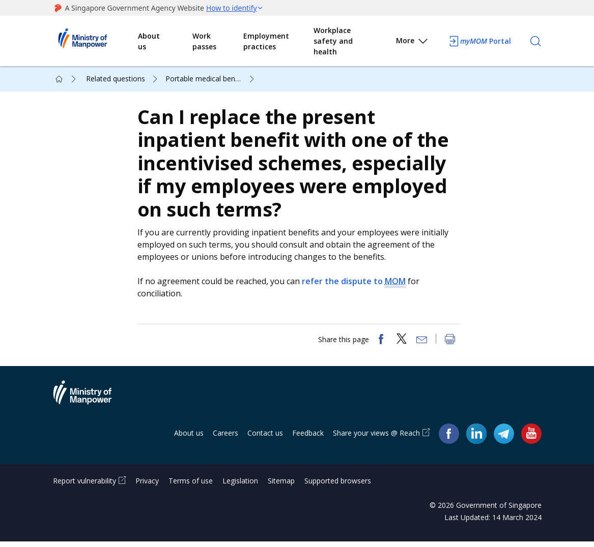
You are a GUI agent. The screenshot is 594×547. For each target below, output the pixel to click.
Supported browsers (337, 486)
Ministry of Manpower (90, 404)
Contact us (265, 438)
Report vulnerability (84, 486)
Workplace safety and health (333, 40)
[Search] (535, 41)
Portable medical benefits (207, 78)
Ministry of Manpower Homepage (95, 41)
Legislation (240, 486)
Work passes (204, 41)
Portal (479, 41)
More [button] (412, 42)
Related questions (115, 78)
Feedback (308, 438)
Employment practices (266, 41)
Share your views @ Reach (376, 438)
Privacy (147, 486)
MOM (397, 283)
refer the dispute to (356, 284)
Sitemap (281, 486)
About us (149, 41)
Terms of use (190, 486)
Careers (225, 438)
